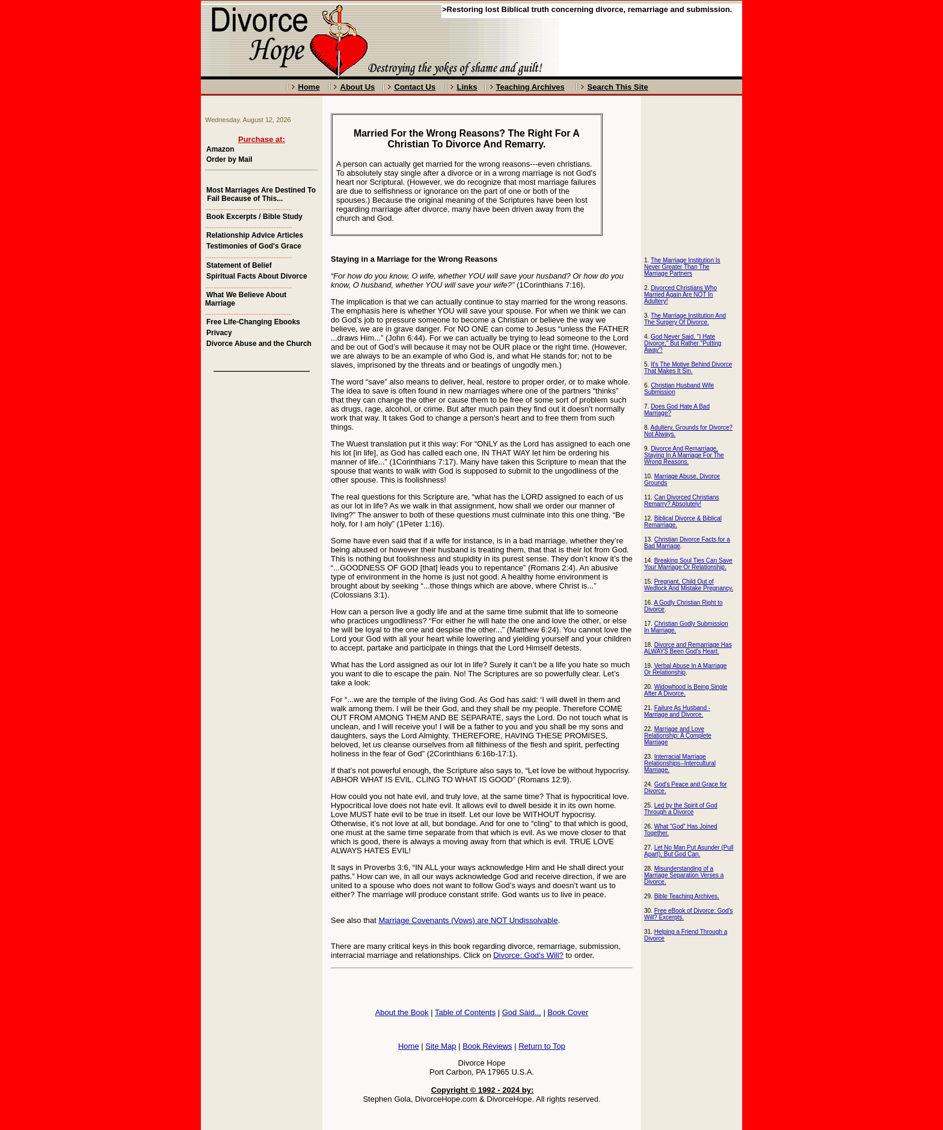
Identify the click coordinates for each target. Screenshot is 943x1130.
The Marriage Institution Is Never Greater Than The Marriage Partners (682, 267)
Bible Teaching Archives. (686, 896)
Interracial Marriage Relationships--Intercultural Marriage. (680, 763)
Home (309, 86)
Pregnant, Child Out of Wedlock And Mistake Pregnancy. (688, 584)
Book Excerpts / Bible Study (254, 216)
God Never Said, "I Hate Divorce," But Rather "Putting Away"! (682, 343)
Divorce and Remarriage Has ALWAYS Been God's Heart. (688, 648)
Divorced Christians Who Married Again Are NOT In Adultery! (680, 294)
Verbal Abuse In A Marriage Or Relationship (685, 669)
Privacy (219, 333)
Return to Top (541, 1046)
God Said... (521, 1012)
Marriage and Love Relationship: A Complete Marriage (677, 736)
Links (467, 86)
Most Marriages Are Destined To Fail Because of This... (260, 194)
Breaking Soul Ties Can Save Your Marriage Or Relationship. (688, 563)
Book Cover (567, 1012)
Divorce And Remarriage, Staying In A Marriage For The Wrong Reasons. (684, 455)
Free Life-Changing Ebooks (253, 322)
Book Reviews (487, 1046)
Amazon (220, 149)
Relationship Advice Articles (254, 235)
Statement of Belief (239, 265)
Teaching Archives (530, 86)
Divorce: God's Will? (528, 955)
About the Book (402, 1012)
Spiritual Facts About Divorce (256, 276)
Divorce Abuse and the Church (259, 343)
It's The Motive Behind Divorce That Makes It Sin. (688, 367)
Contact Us (415, 86)
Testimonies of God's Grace (253, 246)
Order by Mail (229, 159)
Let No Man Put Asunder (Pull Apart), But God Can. (688, 850)
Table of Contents (465, 1012)
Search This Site (618, 86)
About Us (357, 86)
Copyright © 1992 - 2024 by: (482, 1089)
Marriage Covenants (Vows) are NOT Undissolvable (468, 920)
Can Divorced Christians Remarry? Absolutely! (681, 500)
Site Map (440, 1046)
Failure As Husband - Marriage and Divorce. (677, 711)
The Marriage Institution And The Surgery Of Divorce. (685, 319)
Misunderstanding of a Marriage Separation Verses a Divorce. (683, 875)
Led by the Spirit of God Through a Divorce (680, 808)
